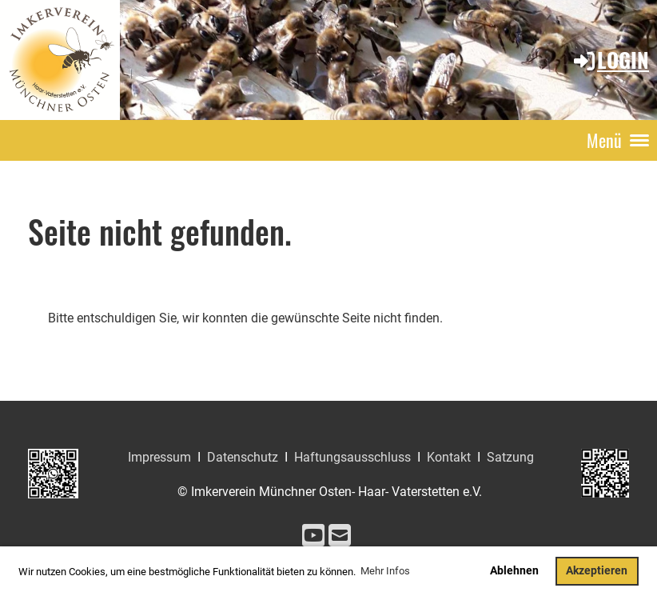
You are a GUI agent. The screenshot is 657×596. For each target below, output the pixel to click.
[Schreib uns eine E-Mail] (339, 536)
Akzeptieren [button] (596, 571)
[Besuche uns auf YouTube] (313, 536)
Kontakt (449, 457)
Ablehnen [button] (514, 571)
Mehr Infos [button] (385, 571)
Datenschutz (242, 457)
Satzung (510, 457)
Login (610, 59)
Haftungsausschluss (352, 457)
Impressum (159, 457)
